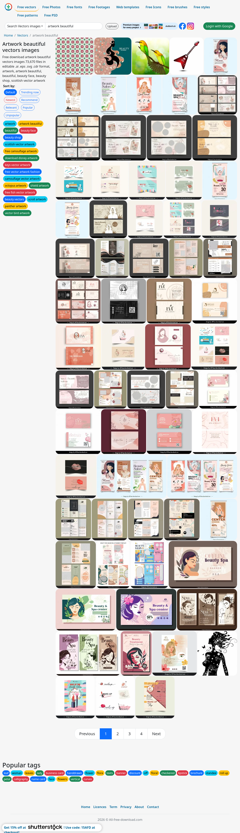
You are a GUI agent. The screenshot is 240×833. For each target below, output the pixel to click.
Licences (99, 807)
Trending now (30, 92)
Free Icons (153, 7)
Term (113, 807)
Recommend (29, 100)
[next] (156, 733)
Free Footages (99, 7)
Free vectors (26, 7)
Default (10, 92)
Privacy (125, 807)
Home (8, 35)
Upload (112, 26)
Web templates (127, 7)
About (139, 807)
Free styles (202, 7)
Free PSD (51, 15)
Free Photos (51, 7)
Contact (153, 807)
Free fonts (74, 7)
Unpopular (12, 115)
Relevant (11, 107)
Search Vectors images (23, 26)
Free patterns (27, 15)
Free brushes (177, 7)
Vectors (22, 35)
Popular (28, 107)
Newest (10, 100)
